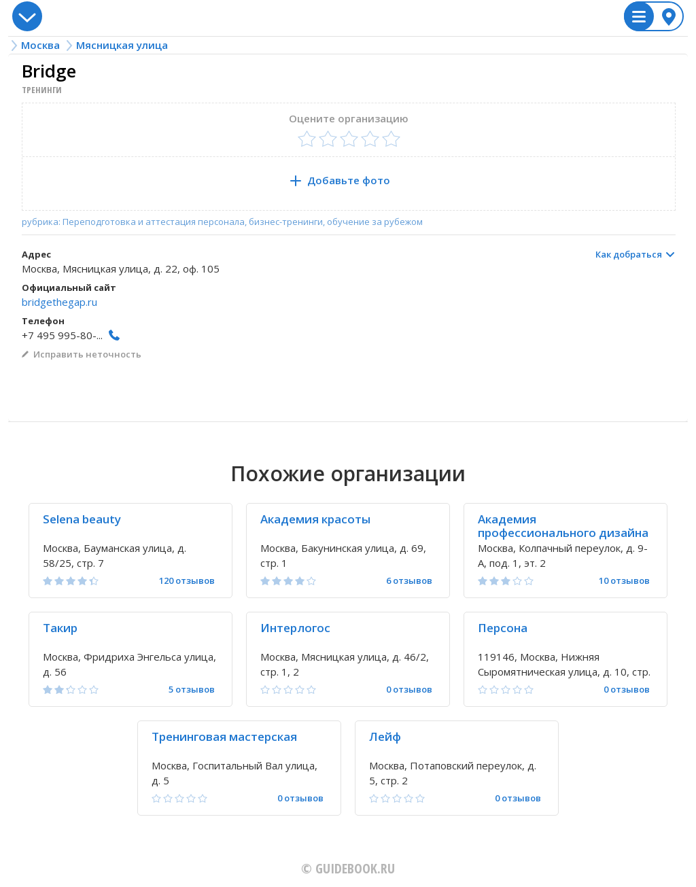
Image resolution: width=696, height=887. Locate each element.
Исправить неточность (87, 354)
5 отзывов (192, 689)
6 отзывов (409, 581)
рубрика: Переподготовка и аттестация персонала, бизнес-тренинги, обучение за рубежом (222, 222)
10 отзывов (624, 581)
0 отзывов (409, 689)
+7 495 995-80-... (62, 335)
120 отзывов (187, 581)
